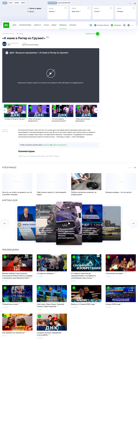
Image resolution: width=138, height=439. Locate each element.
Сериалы (72, 25)
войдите (46, 145)
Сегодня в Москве (101, 25)
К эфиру (31, 11)
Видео (54, 25)
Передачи (63, 25)
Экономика (116, 25)
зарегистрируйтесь (60, 145)
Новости (37, 25)
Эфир (14, 25)
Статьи (46, 25)
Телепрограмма (25, 25)
